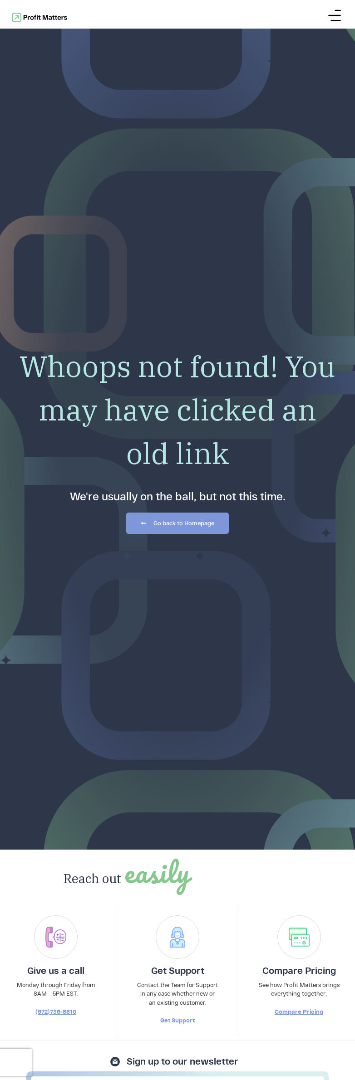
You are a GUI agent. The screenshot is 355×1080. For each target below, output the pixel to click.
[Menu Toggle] (334, 13)
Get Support (177, 682)
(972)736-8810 (55, 674)
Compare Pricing (299, 674)
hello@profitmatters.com (313, 1017)
